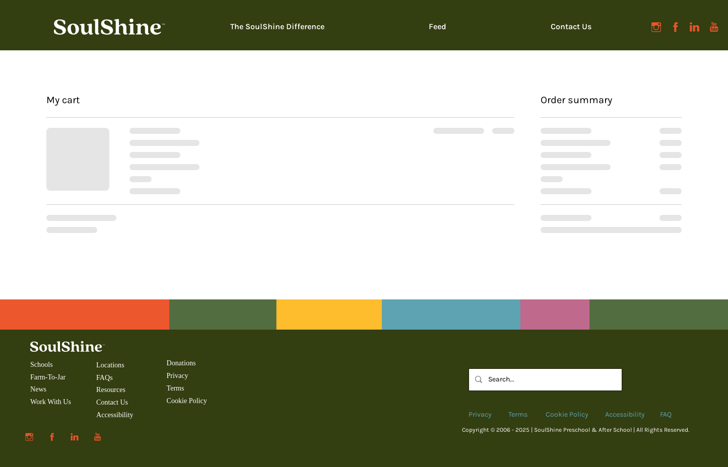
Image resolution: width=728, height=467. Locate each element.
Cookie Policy (187, 401)
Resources (110, 389)
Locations (111, 365)
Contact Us (112, 402)
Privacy (177, 375)
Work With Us (50, 402)
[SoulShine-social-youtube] (713, 27)
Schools (41, 364)
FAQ (666, 414)
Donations (181, 363)
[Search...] (544, 380)
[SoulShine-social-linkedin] (694, 27)
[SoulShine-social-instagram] (656, 27)
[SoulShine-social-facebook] (675, 27)
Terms (175, 388)
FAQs (104, 377)
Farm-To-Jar (47, 377)
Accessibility (115, 415)
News (38, 389)
